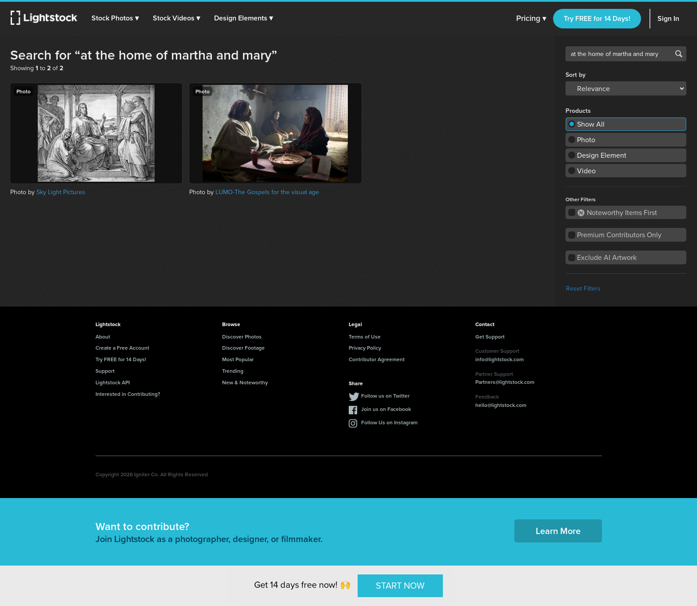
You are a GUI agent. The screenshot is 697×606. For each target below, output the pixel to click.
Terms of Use (365, 336)
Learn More (558, 530)
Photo (586, 139)
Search (678, 53)
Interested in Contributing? (128, 394)
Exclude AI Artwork (607, 257)
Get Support (490, 336)
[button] (115, 18)
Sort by (575, 74)
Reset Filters (583, 288)
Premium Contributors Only (619, 234)
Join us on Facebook (386, 409)
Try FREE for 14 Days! (597, 18)
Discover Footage (243, 347)
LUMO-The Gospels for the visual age (267, 191)
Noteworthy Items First (617, 212)
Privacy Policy (365, 347)
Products (578, 110)
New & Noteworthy (245, 382)
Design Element (601, 155)
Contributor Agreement (377, 359)
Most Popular (238, 359)
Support (105, 371)
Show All (591, 124)
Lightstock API (113, 382)
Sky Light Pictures (60, 191)
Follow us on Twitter (385, 395)
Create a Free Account (122, 347)
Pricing (531, 18)
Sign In (668, 18)
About (103, 336)
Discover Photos (242, 336)
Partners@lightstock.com (504, 382)
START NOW (400, 585)
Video (586, 170)
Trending (232, 371)
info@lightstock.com (499, 359)
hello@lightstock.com (500, 405)
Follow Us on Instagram (389, 422)
